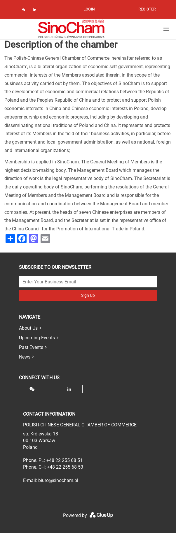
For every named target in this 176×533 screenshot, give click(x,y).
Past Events (31, 347)
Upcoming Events (37, 337)
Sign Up (88, 295)
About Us (28, 328)
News (24, 357)
